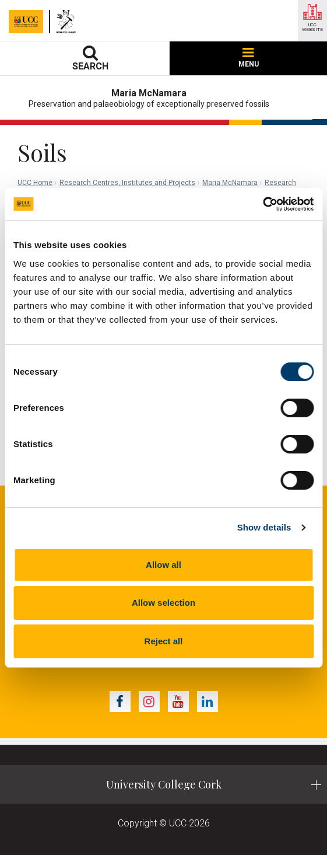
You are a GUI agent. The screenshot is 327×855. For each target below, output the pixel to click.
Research (280, 183)
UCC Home (34, 183)
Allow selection (163, 603)
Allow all (163, 565)
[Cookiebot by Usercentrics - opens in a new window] (263, 204)
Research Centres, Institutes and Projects (127, 183)
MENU (248, 58)
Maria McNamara (230, 183)
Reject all (164, 641)
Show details (264, 527)
